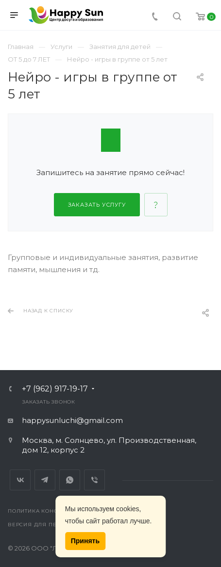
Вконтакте (20, 480)
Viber (94, 480)
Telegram (44, 480)
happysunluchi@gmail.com (72, 420)
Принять (85, 541)
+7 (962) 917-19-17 (55, 389)
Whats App (69, 480)
